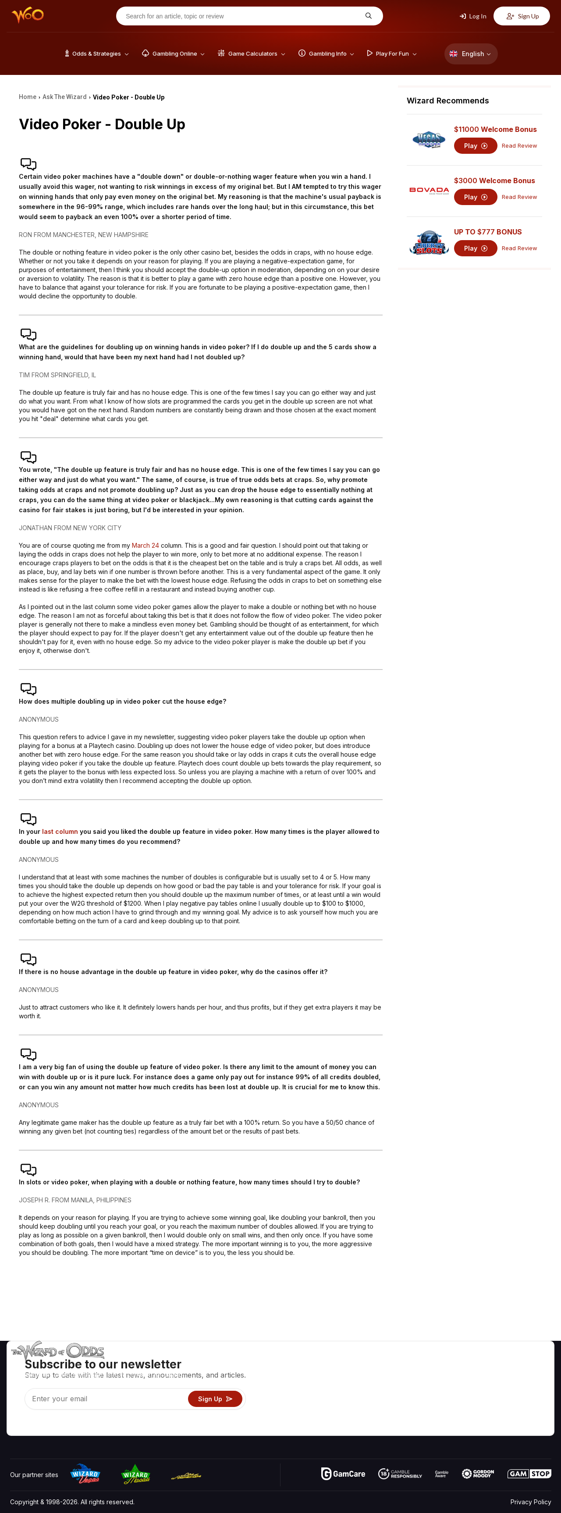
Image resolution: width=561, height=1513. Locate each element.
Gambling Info (396, 1390)
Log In (473, 16)
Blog (523, 1378)
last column (60, 831)
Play (475, 145)
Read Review (519, 146)
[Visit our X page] (36, 1426)
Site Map (530, 1390)
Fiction (526, 1403)
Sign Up (523, 16)
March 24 (145, 545)
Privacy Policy (531, 1502)
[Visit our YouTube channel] (17, 1426)
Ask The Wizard (400, 1428)
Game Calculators (402, 1378)
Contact (481, 1378)
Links (477, 1390)
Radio (478, 1416)
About (478, 1365)
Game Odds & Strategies (412, 1365)
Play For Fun (394, 1403)
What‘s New (487, 1403)
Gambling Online (400, 1416)
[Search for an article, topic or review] (243, 16)
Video (526, 1365)
